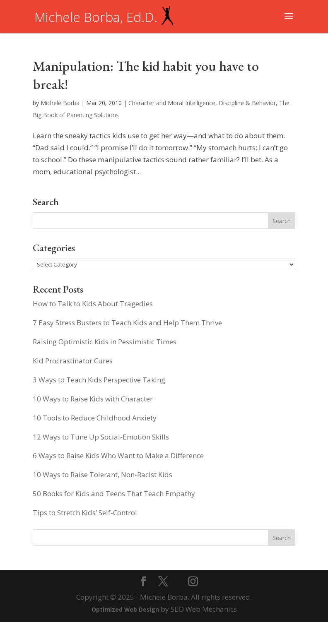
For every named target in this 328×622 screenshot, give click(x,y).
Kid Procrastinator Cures (73, 360)
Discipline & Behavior (247, 103)
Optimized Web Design (125, 609)
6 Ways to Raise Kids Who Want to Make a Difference (118, 455)
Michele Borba (60, 103)
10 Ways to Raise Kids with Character (93, 398)
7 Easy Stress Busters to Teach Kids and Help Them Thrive (127, 322)
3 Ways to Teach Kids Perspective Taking (99, 379)
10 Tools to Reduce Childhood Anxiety (95, 418)
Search (282, 538)
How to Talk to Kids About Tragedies (93, 303)
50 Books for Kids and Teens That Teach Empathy (114, 493)
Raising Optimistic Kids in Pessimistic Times (104, 341)
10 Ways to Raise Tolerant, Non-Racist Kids (102, 474)
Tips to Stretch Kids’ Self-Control (85, 512)
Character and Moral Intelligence (171, 103)
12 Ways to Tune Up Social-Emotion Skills (101, 437)
